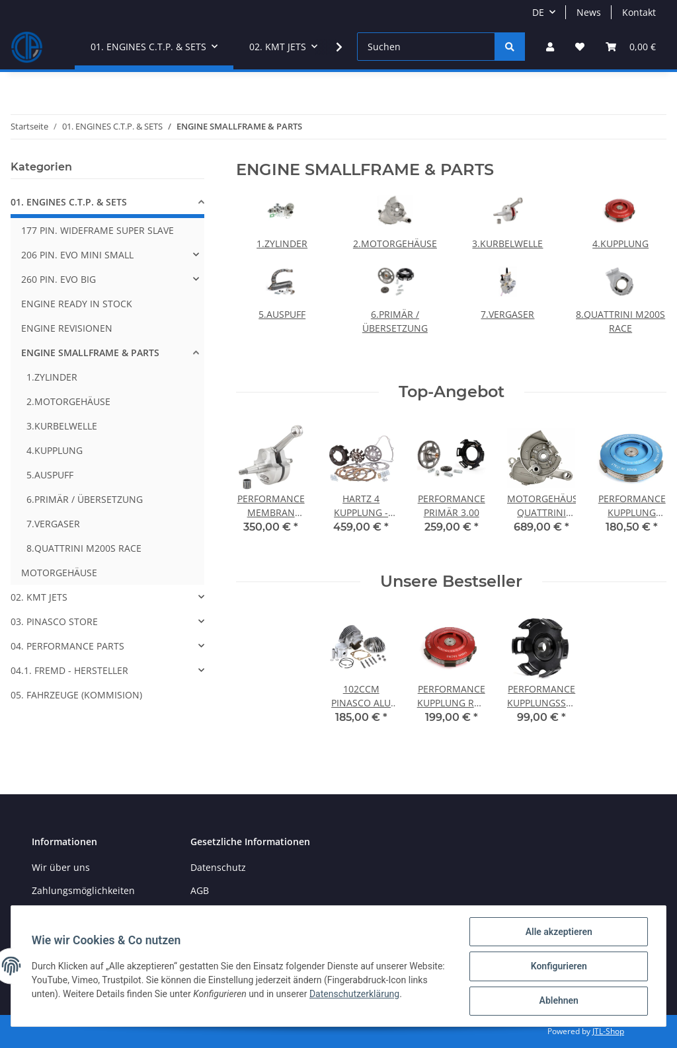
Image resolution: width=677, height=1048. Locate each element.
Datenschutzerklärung (376, 994)
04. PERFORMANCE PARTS (67, 646)
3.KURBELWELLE (507, 243)
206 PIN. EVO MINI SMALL (77, 254)
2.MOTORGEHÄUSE (395, 243)
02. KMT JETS (39, 597)
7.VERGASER (507, 314)
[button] (550, 46)
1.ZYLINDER (282, 243)
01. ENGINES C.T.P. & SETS (69, 202)
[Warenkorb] (630, 46)
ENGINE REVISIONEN (66, 328)
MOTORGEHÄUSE (59, 572)
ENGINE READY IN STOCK (76, 303)
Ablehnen (557, 1001)
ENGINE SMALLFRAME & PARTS (90, 352)
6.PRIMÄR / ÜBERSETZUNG (84, 499)
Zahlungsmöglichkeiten (83, 890)
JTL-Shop (608, 1031)
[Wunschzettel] (580, 46)
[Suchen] (426, 46)
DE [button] (538, 12)
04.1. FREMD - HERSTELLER (69, 670)
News (589, 12)
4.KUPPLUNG (620, 243)
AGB (199, 890)
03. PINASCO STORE (54, 621)
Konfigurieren (558, 966)
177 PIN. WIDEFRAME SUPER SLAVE (97, 230)
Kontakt (639, 12)
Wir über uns (61, 867)
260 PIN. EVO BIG (58, 279)
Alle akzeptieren (557, 932)
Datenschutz (218, 867)
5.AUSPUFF (282, 314)
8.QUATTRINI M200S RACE (83, 548)
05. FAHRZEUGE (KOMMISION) (76, 695)
